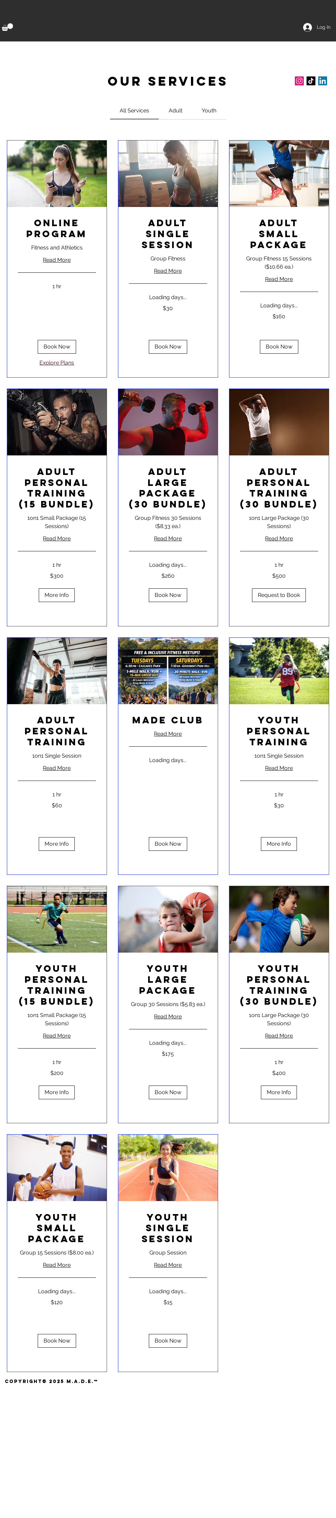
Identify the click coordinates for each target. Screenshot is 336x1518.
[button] (7, 27)
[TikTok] (311, 80)
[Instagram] (299, 80)
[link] (134, 110)
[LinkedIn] (322, 80)
